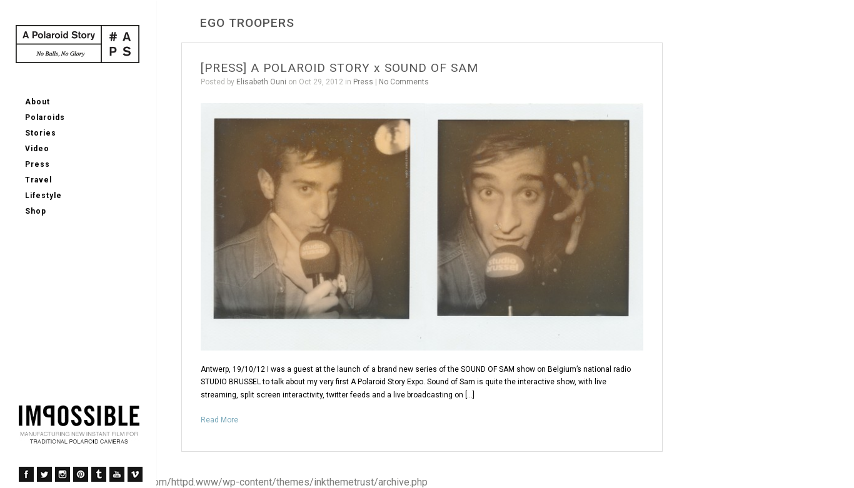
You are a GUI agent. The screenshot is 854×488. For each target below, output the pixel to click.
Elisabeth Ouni (261, 81)
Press (37, 164)
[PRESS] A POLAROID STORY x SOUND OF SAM (339, 68)
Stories (40, 133)
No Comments (404, 81)
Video (37, 148)
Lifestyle (43, 195)
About (37, 101)
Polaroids (45, 117)
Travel (38, 180)
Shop (35, 211)
